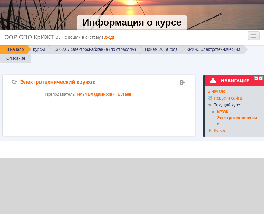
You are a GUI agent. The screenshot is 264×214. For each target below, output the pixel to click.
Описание (15, 58)
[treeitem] (233, 91)
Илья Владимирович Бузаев (104, 94)
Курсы (220, 130)
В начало (216, 91)
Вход (108, 37)
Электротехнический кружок (57, 82)
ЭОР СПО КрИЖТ (29, 37)
